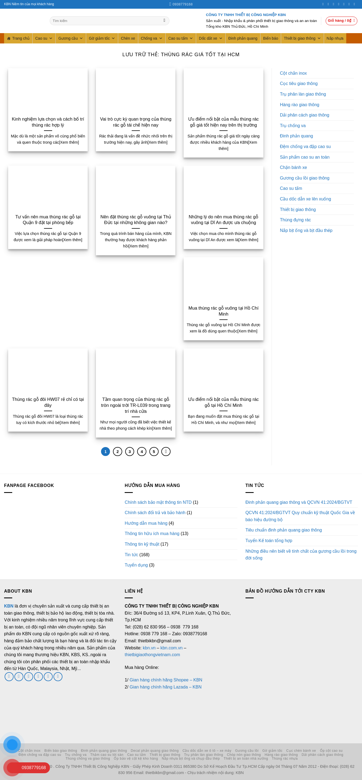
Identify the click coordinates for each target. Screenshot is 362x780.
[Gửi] (164, 21)
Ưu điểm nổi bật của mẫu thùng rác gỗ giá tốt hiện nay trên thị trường (223, 122)
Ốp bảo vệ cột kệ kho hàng (136, 758)
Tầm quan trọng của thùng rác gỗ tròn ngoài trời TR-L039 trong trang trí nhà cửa (135, 405)
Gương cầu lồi (247, 751)
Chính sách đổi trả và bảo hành (155, 512)
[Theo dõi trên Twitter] (334, 4)
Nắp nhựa (335, 38)
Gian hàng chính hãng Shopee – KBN (166, 680)
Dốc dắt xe (210, 38)
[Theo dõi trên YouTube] (355, 4)
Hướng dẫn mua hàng (146, 523)
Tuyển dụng (136, 565)
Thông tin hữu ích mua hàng (152, 533)
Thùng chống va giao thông (88, 758)
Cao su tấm (180, 38)
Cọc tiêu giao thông (299, 83)
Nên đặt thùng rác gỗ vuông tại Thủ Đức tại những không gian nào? (135, 219)
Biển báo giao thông (60, 751)
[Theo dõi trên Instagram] (329, 4)
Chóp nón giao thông (244, 755)
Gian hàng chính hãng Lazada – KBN (166, 687)
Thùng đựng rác (295, 220)
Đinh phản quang (242, 38)
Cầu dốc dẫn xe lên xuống (305, 199)
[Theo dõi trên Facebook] (324, 4)
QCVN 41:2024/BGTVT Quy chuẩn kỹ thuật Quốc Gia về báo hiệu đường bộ (300, 516)
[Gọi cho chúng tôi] (339, 4)
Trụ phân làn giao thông (303, 94)
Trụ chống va (293, 125)
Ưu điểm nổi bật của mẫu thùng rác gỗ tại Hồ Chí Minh (223, 402)
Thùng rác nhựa (285, 758)
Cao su (44, 38)
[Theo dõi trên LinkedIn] (350, 4)
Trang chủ (21, 38)
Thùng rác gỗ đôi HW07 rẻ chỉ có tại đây (48, 402)
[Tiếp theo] (166, 451)
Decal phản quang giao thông (155, 751)
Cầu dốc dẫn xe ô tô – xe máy (206, 751)
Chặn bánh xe (293, 167)
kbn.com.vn (171, 648)
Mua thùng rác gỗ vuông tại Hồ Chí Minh (223, 311)
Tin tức (131, 554)
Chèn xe (128, 38)
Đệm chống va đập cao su (305, 146)
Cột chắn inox (293, 73)
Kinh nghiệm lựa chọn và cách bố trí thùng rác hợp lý (48, 122)
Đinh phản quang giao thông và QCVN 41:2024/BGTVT (298, 502)
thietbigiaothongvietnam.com (152, 654)
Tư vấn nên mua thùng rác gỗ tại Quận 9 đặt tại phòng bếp (47, 219)
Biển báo (270, 38)
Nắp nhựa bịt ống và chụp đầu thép (191, 758)
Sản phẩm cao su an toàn (305, 157)
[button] (342, 21)
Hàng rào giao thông (299, 104)
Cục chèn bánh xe (301, 751)
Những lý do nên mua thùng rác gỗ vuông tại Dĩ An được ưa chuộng (224, 219)
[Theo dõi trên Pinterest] (345, 4)
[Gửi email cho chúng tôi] (28, 676)
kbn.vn (149, 648)
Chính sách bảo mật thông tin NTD (158, 502)
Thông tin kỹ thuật (142, 544)
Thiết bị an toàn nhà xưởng (246, 758)
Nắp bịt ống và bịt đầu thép (306, 230)
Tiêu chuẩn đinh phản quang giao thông (283, 530)
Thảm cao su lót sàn (107, 755)
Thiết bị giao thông (302, 38)
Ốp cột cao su (331, 751)
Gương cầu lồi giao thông (304, 178)
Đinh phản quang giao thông (104, 751)
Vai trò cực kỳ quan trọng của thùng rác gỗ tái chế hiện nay (135, 122)
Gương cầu (70, 38)
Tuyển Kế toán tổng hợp (268, 540)
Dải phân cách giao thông (304, 115)
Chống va (152, 38)
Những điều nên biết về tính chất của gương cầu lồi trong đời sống (301, 555)
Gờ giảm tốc (102, 38)
